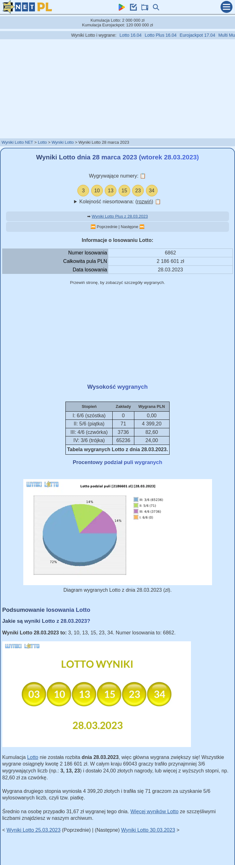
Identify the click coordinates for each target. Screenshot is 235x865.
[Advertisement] (117, 88)
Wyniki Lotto (63, 142)
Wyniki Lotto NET (17, 142)
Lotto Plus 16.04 (167, 35)
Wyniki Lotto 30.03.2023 (148, 830)
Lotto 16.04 (137, 35)
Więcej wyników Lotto (154, 811)
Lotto (42, 142)
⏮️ (93, 226)
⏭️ (141, 226)
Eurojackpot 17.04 (204, 35)
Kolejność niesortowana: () (120, 201)
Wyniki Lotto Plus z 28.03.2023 (120, 216)
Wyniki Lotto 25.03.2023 (34, 830)
